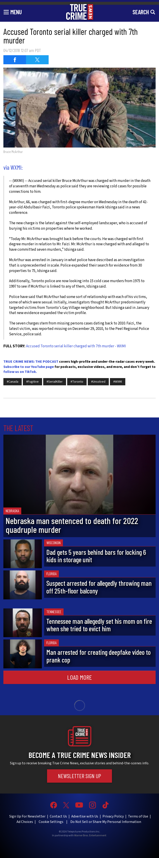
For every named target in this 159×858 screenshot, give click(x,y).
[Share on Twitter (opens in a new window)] (37, 59)
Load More (79, 677)
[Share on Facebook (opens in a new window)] (14, 59)
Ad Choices (25, 821)
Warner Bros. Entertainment (90, 835)
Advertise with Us (84, 816)
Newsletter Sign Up (79, 775)
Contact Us (58, 816)
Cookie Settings (51, 821)
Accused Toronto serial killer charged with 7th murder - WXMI (76, 346)
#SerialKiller (55, 381)
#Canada (12, 381)
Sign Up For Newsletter (27, 816)
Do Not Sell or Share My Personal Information (105, 821)
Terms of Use (138, 816)
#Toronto (77, 381)
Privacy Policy (113, 816)
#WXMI (117, 381)
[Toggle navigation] (12, 11)
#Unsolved (98, 381)
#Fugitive (32, 381)
